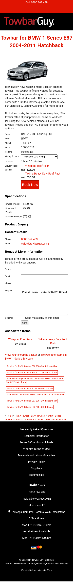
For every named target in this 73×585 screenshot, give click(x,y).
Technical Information (36, 439)
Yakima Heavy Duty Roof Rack (42, 173)
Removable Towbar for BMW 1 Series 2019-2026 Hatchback (35, 398)
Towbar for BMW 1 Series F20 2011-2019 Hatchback (32, 376)
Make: (8, 138)
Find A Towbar (22, 419)
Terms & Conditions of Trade (36, 446)
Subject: (8, 291)
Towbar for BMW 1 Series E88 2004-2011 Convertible (32, 370)
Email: (8, 244)
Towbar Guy (37, 563)
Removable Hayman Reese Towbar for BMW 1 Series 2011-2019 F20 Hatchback (35, 384)
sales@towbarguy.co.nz (35, 243)
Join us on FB (37, 508)
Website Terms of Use (36, 452)
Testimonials (36, 478)
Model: (8, 143)
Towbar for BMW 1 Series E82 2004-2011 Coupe (30, 410)
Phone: (8, 239)
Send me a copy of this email (40, 321)
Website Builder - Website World (36, 573)
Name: (8, 269)
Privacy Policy (36, 465)
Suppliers (36, 472)
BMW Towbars (38, 419)
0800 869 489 (29, 239)
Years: (8, 147)
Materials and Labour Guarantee (36, 459)
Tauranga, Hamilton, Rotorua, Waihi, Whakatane (38, 515)
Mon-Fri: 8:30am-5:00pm (36, 528)
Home (10, 419)
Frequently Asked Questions (36, 432)
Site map (49, 563)
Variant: (8, 152)
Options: (9, 321)
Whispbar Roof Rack (37, 165)
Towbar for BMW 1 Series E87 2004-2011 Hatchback (32, 404)
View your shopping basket (21, 358)
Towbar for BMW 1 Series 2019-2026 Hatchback (30, 392)
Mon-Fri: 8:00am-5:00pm (36, 541)
